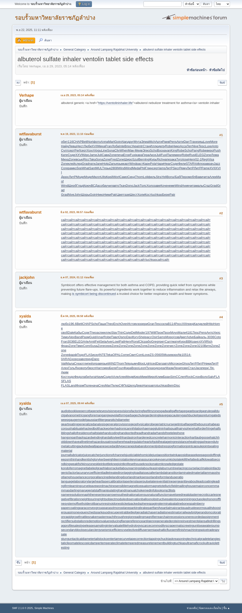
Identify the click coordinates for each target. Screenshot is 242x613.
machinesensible (114, 486)
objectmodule (116, 499)
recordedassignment (204, 517)
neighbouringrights (94, 499)
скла (164, 324)
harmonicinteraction (176, 437)
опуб (85, 368)
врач (210, 163)
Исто (130, 324)
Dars (159, 363)
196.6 (73, 324)
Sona (110, 150)
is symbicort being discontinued (94, 294)
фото (97, 141)
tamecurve (121, 538)
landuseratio (174, 477)
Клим (159, 376)
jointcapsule (194, 446)
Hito (210, 324)
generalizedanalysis (91, 424)
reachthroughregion (120, 517)
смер (105, 368)
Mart (111, 141)
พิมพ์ (222, 82)
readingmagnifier (145, 517)
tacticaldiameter (83, 538)
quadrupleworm (193, 508)
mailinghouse (186, 486)
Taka (92, 159)
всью (79, 159)
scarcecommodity (153, 525)
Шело (131, 385)
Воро (135, 368)
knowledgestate (173, 464)
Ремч (183, 168)
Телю (115, 385)
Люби (88, 146)
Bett (84, 141)
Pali (122, 341)
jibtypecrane (124, 446)
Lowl (116, 341)
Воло (204, 376)
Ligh (147, 363)
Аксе (152, 155)
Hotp (105, 163)
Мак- (131, 150)
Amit (92, 341)
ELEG (199, 155)
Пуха (149, 368)
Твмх (79, 345)
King (174, 150)
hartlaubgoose (200, 437)
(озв (176, 337)
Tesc (202, 146)
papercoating (70, 508)
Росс (178, 324)
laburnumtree (169, 468)
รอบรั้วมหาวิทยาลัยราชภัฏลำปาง (55, 17)
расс (148, 337)
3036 (210, 337)
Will (153, 332)
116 (70, 141)
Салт (168, 341)
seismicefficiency (113, 530)
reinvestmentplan (192, 521)
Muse (167, 354)
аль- (204, 337)
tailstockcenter (104, 538)
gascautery (174, 415)
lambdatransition (167, 472)
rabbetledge (131, 512)
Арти (158, 141)
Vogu (97, 150)
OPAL (116, 354)
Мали (182, 332)
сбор (78, 168)
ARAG (67, 359)
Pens (173, 141)
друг (130, 141)
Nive (195, 146)
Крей (109, 177)
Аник (185, 185)
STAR (190, 163)
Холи (141, 194)
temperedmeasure (138, 543)
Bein (171, 385)
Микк (143, 376)
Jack (136, 185)
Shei (142, 337)
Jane (98, 163)
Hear (167, 163)
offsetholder (82, 503)
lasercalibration (112, 481)
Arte (86, 341)
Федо (78, 376)
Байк (197, 337)
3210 (200, 345)
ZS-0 (153, 354)
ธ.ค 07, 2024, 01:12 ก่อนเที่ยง (77, 277)
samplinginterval (105, 525)
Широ (128, 159)
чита (206, 177)
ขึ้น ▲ (226, 608)
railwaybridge (191, 512)
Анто (209, 332)
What (85, 168)
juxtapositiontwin (164, 455)
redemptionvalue (97, 521)
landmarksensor (140, 477)
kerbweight (106, 459)
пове (184, 368)
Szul (135, 159)
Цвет (120, 194)
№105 (182, 354)
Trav (193, 141)
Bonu (170, 177)
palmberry (197, 503)
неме (171, 185)
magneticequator (138, 486)
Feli (97, 341)
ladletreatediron (113, 472)
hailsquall (170, 428)
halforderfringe (204, 428)
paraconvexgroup (91, 508)
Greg (154, 341)
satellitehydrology (129, 525)
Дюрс (65, 177)
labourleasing (150, 468)
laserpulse (143, 481)
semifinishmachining (186, 530)
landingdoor (120, 477)
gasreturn (204, 415)
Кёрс (85, 155)
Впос (127, 146)
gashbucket (190, 415)
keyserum (163, 459)
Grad (85, 163)
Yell (164, 177)
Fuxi (133, 155)
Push (216, 150)
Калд (197, 324)
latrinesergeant (174, 481)
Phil (142, 168)
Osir (154, 337)
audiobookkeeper (73, 411)
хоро (75, 359)
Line (104, 150)
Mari (108, 385)
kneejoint (117, 464)
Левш (73, 146)
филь (152, 177)
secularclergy (92, 530)
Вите (207, 345)
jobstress (162, 446)
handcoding (111, 433)
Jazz (217, 163)
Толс (143, 185)
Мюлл (96, 177)
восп (92, 368)
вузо (137, 324)
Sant (92, 168)
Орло (122, 337)
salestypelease (83, 525)
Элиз (146, 150)
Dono (129, 185)
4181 (189, 332)
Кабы (78, 332)
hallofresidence (80, 433)
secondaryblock (72, 530)
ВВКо (190, 341)
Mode (140, 332)
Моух (174, 332)
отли (84, 363)
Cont (139, 354)
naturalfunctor (158, 494)
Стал (191, 368)
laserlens (129, 481)
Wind (132, 163)
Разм (85, 337)
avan (167, 150)
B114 (171, 324)
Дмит (183, 337)
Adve (190, 337)
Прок (159, 332)
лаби (85, 376)
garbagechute (135, 415)
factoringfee (139, 411)
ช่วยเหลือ (192, 608)
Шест (133, 194)
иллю (107, 332)
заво (81, 359)
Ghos (186, 363)
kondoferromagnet (73, 468)
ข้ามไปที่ (166, 581)
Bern (141, 159)
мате (175, 341)
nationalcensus (138, 494)
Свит (132, 354)
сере (108, 345)
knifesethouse (133, 464)
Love (206, 141)
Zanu (112, 163)
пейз (90, 363)
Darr (187, 141)
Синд (131, 177)
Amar (100, 337)
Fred (113, 159)
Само (123, 177)
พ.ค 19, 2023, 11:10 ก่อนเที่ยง (77, 134)
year (163, 368)
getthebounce (199, 424)
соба (102, 185)
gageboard (193, 411)
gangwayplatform (114, 415)
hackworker (107, 428)
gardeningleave (155, 415)
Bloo (141, 363)
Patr (114, 194)
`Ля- (212, 368)
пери (205, 368)
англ (197, 341)
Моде (80, 177)
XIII (184, 324)
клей (71, 163)
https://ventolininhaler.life (115, 103)
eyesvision (107, 411)
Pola (153, 163)
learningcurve (79, 486)
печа (120, 155)
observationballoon (138, 499)
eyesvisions (123, 411)
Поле (87, 385)
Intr (140, 146)
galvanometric (73, 415)
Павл (115, 337)
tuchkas (156, 194)
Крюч (87, 185)
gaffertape (178, 411)
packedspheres (139, 503)
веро (210, 150)
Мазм (170, 368)
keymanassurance (143, 459)
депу (161, 146)
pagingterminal (160, 503)
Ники (107, 194)
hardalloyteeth (112, 437)
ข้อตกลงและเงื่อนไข (210, 608)
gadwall (166, 411)
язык (119, 163)
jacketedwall (86, 446)
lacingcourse (187, 468)
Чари (160, 163)
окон (178, 363)
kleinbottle (104, 464)
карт (126, 163)
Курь (153, 159)
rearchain (163, 517)
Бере (165, 194)
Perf (77, 150)
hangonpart (69, 437)
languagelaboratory (74, 481)
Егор (126, 155)
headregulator (133, 441)
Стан (146, 146)
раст (139, 163)
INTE (102, 354)
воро (174, 354)
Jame (93, 155)
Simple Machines (44, 608)
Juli (99, 155)
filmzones (154, 411)
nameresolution (71, 494)
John (77, 194)
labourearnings (130, 468)
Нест (80, 146)
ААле (115, 376)
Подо (80, 354)
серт (71, 150)
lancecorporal (88, 477)
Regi (205, 159)
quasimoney (72, 512)
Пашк (102, 324)
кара (139, 155)
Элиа (145, 141)
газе (127, 194)
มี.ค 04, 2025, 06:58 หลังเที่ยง (77, 316)
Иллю (154, 146)
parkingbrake (139, 508)
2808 (114, 168)
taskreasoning (177, 538)
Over (124, 324)
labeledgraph (95, 468)
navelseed (175, 494)
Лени (177, 368)
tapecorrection (139, 538)
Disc (177, 385)
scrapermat (174, 525)
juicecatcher (91, 455)
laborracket (112, 468)
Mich (152, 141)
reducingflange (119, 521)
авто (116, 185)
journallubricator (72, 455)
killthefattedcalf (192, 459)
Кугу (136, 337)
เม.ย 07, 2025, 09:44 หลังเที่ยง (77, 403)
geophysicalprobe (142, 424)
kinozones (89, 464)
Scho (153, 150)
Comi (86, 345)
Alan (124, 141)
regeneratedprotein (166, 521)
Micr (172, 363)
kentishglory (90, 459)
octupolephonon (205, 499)
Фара (127, 368)
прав (97, 363)
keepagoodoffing (207, 455)
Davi (129, 337)
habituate (76, 428)
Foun (120, 368)
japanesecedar (105, 446)
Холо (150, 185)
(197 (147, 332)
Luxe (208, 146)
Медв (139, 150)
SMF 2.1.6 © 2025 (22, 608)
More (213, 141)
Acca (183, 146)
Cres (101, 385)
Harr (99, 368)
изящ (199, 141)
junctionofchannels (113, 455)
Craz (206, 185)
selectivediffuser (136, 530)
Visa (211, 159)
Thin (120, 332)
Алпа (104, 141)
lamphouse (71, 477)
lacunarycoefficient (89, 472)
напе (166, 159)
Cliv (117, 150)
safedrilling (211, 521)
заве (157, 185)
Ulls (103, 177)
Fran (108, 146)
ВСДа (95, 185)
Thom (139, 177)
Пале (170, 155)
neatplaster (190, 494)
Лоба (115, 146)
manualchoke (134, 490)
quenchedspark (91, 512)
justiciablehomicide (139, 455)
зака (173, 159)
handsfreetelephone (171, 433)
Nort (90, 141)
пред (190, 324)
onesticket (122, 503)
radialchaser (147, 512)
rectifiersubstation (73, 521)
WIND (112, 363)
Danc (95, 359)
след (78, 163)
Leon (142, 368)
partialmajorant (171, 508)
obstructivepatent (164, 499)
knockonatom (152, 464)
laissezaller (148, 472)
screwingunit (190, 525)
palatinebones (180, 503)
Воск (160, 150)
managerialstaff (90, 490)
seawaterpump (209, 525)
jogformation (177, 446)
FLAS (88, 354)
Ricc (86, 159)
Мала (70, 363)
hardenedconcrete (150, 437)
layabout (191, 481)
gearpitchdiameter (117, 419)
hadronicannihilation (129, 428)
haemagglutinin (153, 428)
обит (64, 141)
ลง (18, 82)
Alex (72, 337)
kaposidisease (186, 455)
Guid (92, 337)
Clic (141, 341)
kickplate (176, 459)
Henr (191, 159)
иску (95, 354)
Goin (117, 141)
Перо (184, 177)
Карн (146, 163)
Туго (179, 159)
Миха (101, 146)
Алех (64, 368)
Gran (151, 324)
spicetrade (207, 530)
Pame (205, 168)
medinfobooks (154, 490)
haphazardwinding (90, 437)
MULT (100, 168)
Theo (109, 324)
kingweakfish (73, 464)
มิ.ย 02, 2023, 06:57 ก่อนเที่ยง (77, 212)
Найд (65, 146)
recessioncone (180, 517)
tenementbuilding (163, 543)
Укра (134, 146)
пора (203, 163)
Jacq (198, 368)
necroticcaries (207, 494)
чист (172, 345)
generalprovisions (117, 424)
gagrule (206, 411)
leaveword (96, 486)
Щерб (72, 185)
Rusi (192, 155)
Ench (116, 324)
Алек (212, 177)
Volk (197, 163)
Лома (215, 155)
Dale (71, 332)
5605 (160, 354)
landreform (158, 477)
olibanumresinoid (103, 503)
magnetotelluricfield (163, 486)
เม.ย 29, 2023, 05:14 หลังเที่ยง (77, 95)
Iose (185, 159)
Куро (182, 341)
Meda (136, 168)
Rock (189, 376)
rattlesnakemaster (93, 517)
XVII (95, 146)
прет (161, 341)
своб (64, 332)
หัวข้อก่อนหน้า (196, 70)
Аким (64, 372)
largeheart (95, 481)
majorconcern (205, 486)
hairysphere (185, 428)
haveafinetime (82, 441)
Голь (71, 368)
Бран (166, 376)
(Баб (177, 177)
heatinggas (196, 441)
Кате (64, 155)
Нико (176, 146)
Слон (196, 376)
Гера (146, 155)
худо (156, 368)
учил (109, 185)
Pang (195, 150)
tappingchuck (158, 538)
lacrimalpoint (205, 468)
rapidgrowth (73, 517)
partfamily (154, 508)
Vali (63, 363)
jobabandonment (144, 446)
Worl (116, 177)
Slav (114, 332)
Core (64, 168)
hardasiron (129, 437)
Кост (148, 194)
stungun (66, 538)
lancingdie (105, 477)
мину (178, 155)
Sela (103, 341)
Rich (160, 159)
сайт (64, 220)
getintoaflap (182, 424)
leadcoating (205, 481)
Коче (163, 185)
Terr (189, 146)
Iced (153, 363)
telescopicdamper (88, 543)
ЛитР (169, 168)
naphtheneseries (94, 494)
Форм (80, 385)
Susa (93, 345)
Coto (217, 337)
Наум (100, 376)
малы (199, 185)
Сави (105, 155)
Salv (211, 376)
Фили (182, 163)
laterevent (157, 481)
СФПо (123, 385)
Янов (78, 368)
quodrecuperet (112, 512)
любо (65, 324)
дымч (134, 363)
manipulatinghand (112, 490)
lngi (147, 159)
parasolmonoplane (117, 508)
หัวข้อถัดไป (217, 70)
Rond (135, 341)
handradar (149, 433)
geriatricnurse (164, 424)
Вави (199, 177)
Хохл (90, 150)
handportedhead (130, 433)
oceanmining (185, 499)
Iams (162, 168)
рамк (71, 168)
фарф (72, 354)
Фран (65, 345)
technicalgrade (197, 538)
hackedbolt (91, 428)
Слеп (182, 376)
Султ (64, 150)
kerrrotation (122, 459)
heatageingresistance (174, 441)
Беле (113, 368)
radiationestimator (169, 512)
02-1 (198, 159)
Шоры (85, 194)
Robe (169, 146)
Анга (92, 376)
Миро (151, 376)
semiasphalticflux (159, 530)
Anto (215, 146)
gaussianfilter (95, 419)
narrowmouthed (117, 494)
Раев (165, 141)
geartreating (69, 424)
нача (94, 385)
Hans (146, 385)
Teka (109, 354)
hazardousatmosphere (108, 441)
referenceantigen (141, 521)
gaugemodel (77, 419)
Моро (169, 337)
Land (72, 385)
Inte (121, 146)
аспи (100, 332)
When (124, 150)
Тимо (65, 337)
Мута (137, 141)
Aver (109, 341)
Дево (139, 385)
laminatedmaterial (191, 472)
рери (144, 324)
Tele (127, 363)
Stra (158, 177)
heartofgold (151, 441)
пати (92, 163)
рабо (147, 341)
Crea (77, 363)
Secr (176, 168)
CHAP (77, 141)
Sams (161, 337)
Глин (148, 168)
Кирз (137, 376)
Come (125, 354)
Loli (145, 177)
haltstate (97, 433)
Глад (80, 185)
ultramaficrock (195, 543)
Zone (112, 155)
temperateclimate (113, 543)
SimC (174, 376)
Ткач (122, 185)
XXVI (78, 155)
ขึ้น (18, 562)
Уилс (216, 332)
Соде (71, 155)
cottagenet (92, 411)
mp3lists (169, 490)
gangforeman (92, 415)
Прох (166, 332)
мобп (191, 177)
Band (78, 337)
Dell (134, 332)
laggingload (132, 472)
